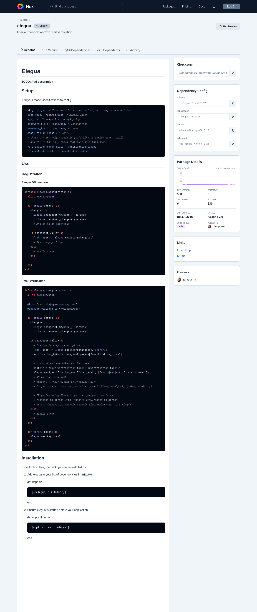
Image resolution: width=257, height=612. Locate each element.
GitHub (181, 256)
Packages (168, 6)
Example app (184, 250)
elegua (24, 26)
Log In (231, 6)
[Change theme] (214, 6)
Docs (201, 6)
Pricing (186, 6)
